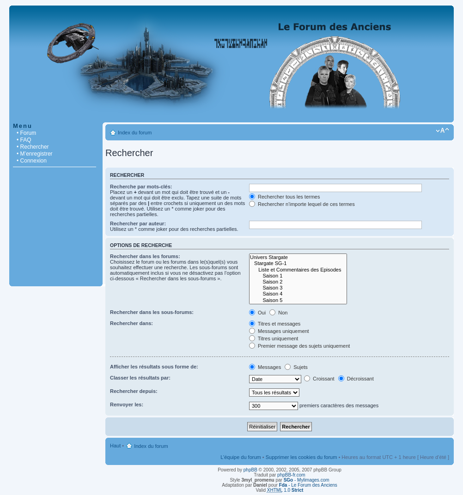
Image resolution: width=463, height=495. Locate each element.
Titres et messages (274, 323)
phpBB (250, 469)
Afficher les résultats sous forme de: (154, 366)
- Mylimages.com (306, 480)
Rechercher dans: (131, 323)
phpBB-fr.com (291, 474)
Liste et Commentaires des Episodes (298, 270)
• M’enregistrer (35, 154)
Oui (257, 312)
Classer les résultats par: (140, 377)
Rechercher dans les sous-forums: (152, 312)
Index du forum (135, 132)
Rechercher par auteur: (138, 223)
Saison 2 (298, 282)
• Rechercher (33, 147)
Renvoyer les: (126, 404)
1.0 (285, 490)
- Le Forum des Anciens (308, 485)
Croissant (319, 378)
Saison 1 (298, 276)
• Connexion (32, 160)
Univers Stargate (298, 257)
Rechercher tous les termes (284, 196)
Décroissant (356, 378)
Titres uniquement (274, 338)
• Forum (26, 133)
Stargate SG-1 (298, 263)
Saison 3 (298, 288)
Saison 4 (298, 294)
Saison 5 (298, 300)
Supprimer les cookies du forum (301, 457)
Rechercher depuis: (134, 391)
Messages (265, 367)
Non (278, 312)
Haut (115, 445)
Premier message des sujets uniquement (299, 346)
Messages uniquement (279, 331)
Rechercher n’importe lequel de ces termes (302, 204)
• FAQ (24, 140)
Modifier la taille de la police (442, 131)
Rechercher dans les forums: (145, 256)
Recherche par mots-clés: (141, 186)
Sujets (296, 367)
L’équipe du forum (240, 457)
